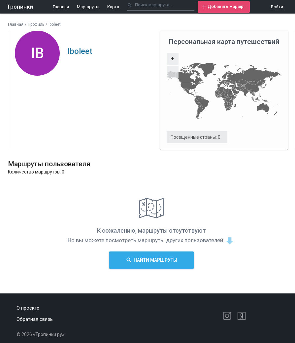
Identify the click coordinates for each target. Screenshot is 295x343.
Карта (113, 6)
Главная (61, 6)
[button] (224, 7)
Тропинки (20, 6)
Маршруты (88, 6)
